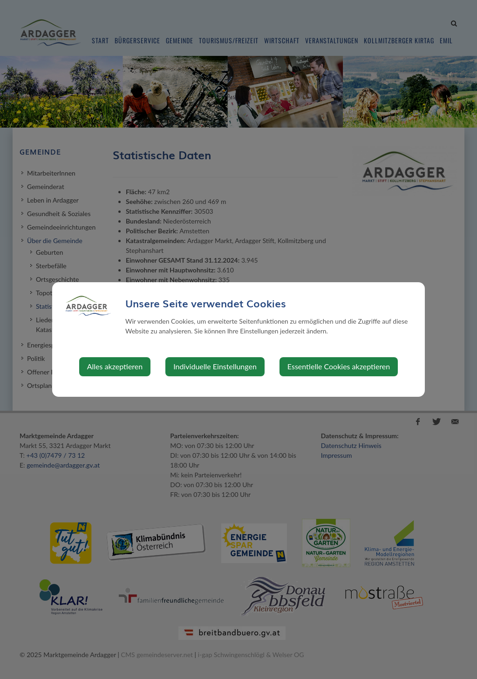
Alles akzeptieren (115, 366)
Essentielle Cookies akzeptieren (338, 366)
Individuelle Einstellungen (215, 366)
